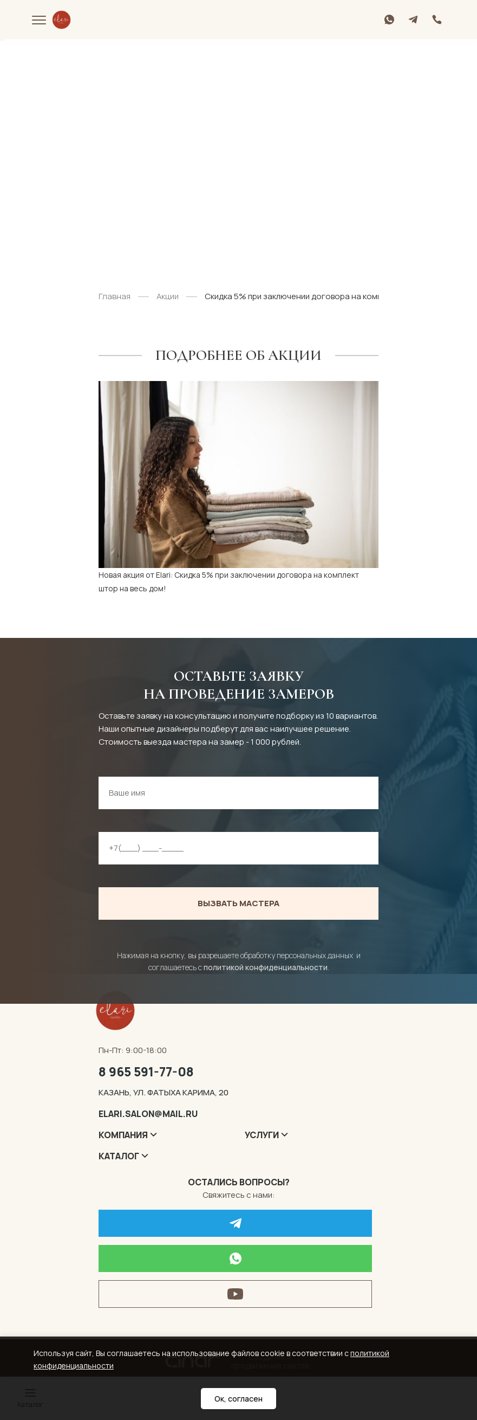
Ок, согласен (238, 1398)
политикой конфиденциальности (266, 967)
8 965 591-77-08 (146, 1071)
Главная (114, 296)
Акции (167, 296)
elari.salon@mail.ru (148, 1114)
